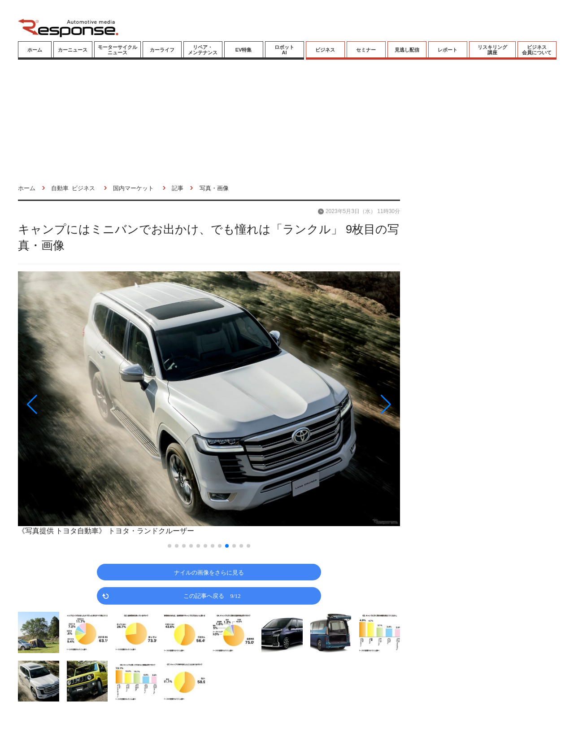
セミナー (366, 49)
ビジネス (325, 49)
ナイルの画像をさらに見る (209, 572)
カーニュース (72, 49)
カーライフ (162, 49)
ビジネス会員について (537, 49)
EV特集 (243, 49)
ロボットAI (284, 49)
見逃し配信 (407, 49)
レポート (447, 49)
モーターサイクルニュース (117, 49)
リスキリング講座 (492, 49)
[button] (75, 404)
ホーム (34, 49)
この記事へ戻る (211, 595)
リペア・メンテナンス (202, 49)
